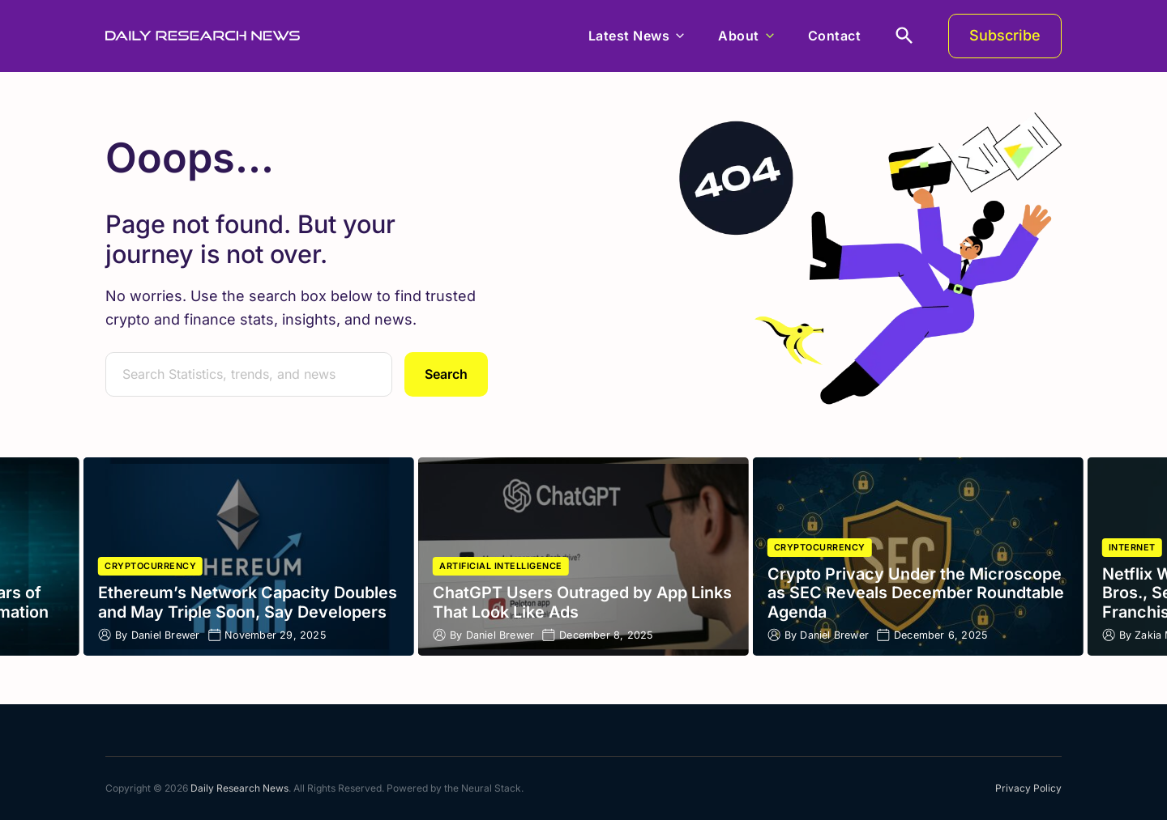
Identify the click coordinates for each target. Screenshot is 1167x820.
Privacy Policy (1028, 788)
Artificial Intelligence (500, 566)
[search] (904, 35)
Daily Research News (239, 788)
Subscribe (1005, 35)
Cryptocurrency (150, 566)
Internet (1132, 547)
